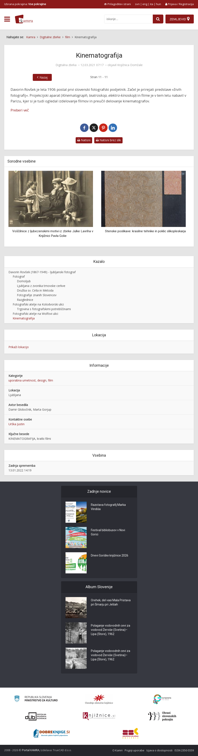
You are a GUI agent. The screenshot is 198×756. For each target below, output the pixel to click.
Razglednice (25, 300)
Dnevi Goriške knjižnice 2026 (109, 555)
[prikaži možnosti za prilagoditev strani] (117, 4)
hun (158, 4)
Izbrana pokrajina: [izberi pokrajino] (25, 4)
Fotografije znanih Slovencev (36, 295)
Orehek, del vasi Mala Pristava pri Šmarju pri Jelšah (111, 602)
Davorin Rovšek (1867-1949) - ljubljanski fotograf (42, 272)
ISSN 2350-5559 (184, 750)
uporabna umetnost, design (27, 380)
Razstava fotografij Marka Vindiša (108, 507)
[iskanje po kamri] (128, 19)
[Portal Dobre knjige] (52, 733)
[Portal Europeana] (162, 699)
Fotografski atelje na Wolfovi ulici (35, 314)
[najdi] (158, 19)
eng (144, 4)
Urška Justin (16, 424)
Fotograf (19, 276)
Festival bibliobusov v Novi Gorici (108, 532)
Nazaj (44, 77)
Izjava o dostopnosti (159, 750)
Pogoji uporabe (134, 750)
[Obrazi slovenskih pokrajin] (162, 716)
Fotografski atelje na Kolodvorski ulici (38, 304)
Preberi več (20, 110)
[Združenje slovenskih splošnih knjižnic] (99, 716)
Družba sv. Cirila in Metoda (35, 290)
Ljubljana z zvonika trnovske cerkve (41, 286)
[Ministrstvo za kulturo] (36, 699)
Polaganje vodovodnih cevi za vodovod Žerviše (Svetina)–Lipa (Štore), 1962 (110, 630)
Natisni (83, 140)
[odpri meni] (7, 19)
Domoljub (24, 281)
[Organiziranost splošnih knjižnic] (99, 699)
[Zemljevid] (179, 19)
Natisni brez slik (108, 140)
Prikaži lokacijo (18, 347)
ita (151, 4)
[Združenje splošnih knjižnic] (130, 733)
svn (137, 4)
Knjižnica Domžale (130, 65)
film (50, 380)
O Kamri (117, 750)
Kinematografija (24, 318)
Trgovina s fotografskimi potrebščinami (44, 309)
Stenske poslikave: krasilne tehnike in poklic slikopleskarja (145, 231)
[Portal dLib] (36, 716)
